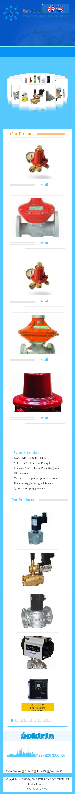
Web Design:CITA (37, 789)
